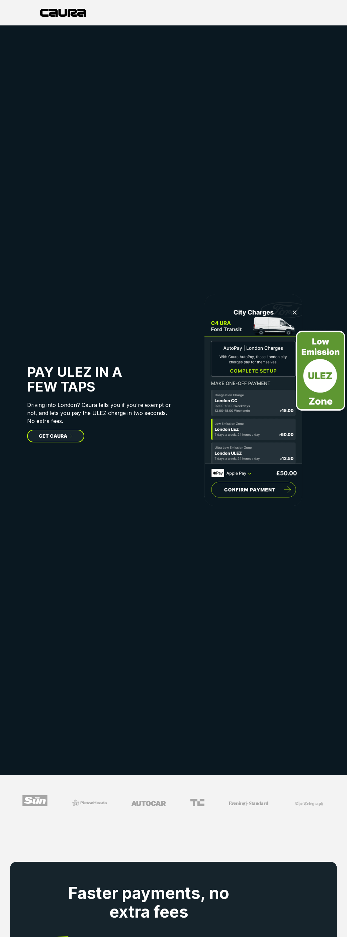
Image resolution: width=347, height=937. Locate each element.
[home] (63, 13)
